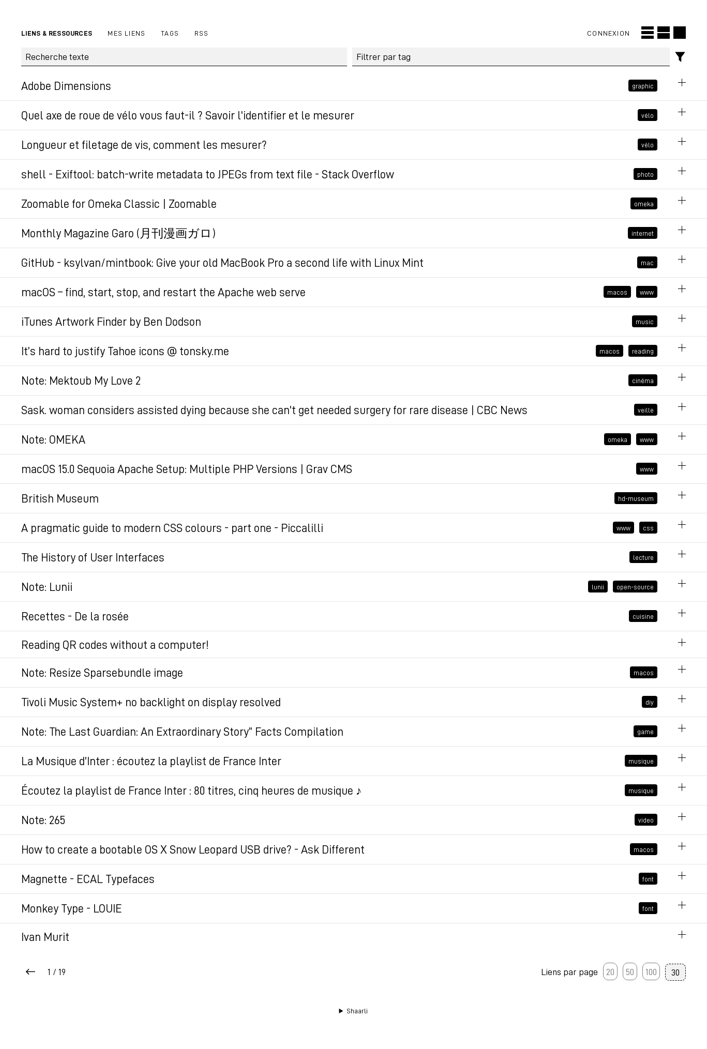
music (645, 321)
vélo (647, 115)
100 (651, 971)
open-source (635, 587)
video (646, 820)
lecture (643, 557)
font (648, 879)
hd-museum (636, 498)
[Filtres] (680, 57)
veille (646, 410)
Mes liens (126, 32)
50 (630, 971)
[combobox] (511, 57)
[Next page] (30, 972)
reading (643, 351)
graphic (643, 86)
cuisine (643, 616)
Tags (170, 32)
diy (649, 702)
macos (617, 292)
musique (641, 761)
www (647, 292)
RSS (201, 32)
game (645, 731)
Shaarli (357, 1011)
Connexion (608, 32)
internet (642, 233)
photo (645, 174)
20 (610, 971)
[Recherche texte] (184, 57)
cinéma (643, 380)
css (648, 528)
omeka (644, 204)
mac (647, 263)
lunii (598, 587)
